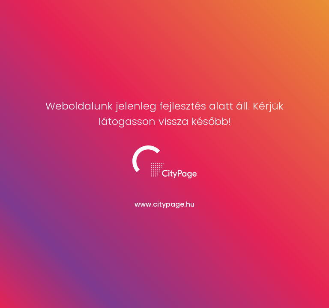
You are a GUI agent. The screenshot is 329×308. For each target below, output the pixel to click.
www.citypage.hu (164, 204)
